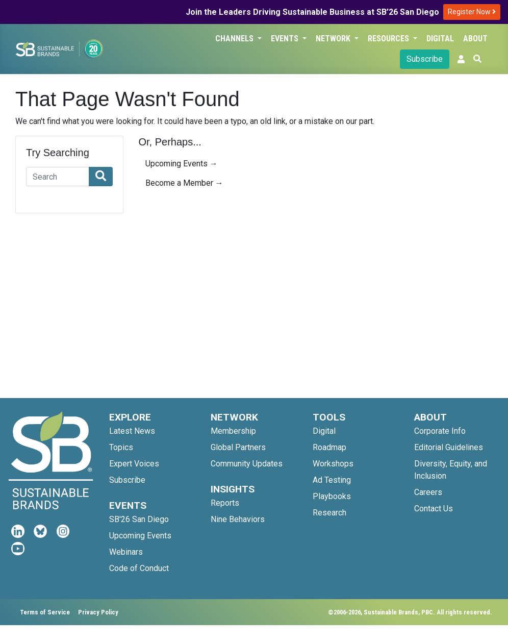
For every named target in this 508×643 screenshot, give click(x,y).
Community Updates (247, 463)
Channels (235, 38)
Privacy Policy (98, 612)
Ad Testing (332, 480)
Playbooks (332, 496)
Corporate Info (440, 431)
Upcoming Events (140, 535)
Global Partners (238, 447)
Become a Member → (184, 183)
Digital (440, 38)
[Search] (57, 176)
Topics (121, 447)
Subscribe (425, 59)
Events (285, 38)
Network (334, 38)
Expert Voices (134, 463)
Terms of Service (45, 612)
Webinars (126, 552)
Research (329, 512)
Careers (428, 492)
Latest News (132, 431)
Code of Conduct (139, 568)
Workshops (333, 463)
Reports (225, 503)
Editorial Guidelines (448, 447)
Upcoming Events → (181, 163)
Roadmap (329, 447)
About (475, 38)
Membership (233, 431)
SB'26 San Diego (139, 519)
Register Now (472, 12)
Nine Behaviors (238, 519)
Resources (389, 38)
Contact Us (433, 508)
